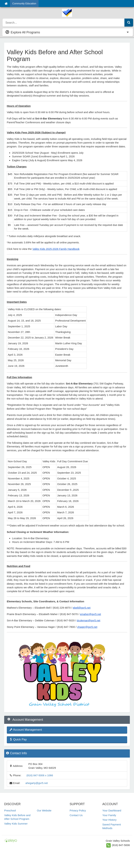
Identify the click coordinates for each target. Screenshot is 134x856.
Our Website (44, 810)
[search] (64, 23)
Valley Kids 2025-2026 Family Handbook (56, 248)
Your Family (109, 815)
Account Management (25, 729)
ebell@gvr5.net (81, 607)
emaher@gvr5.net (90, 614)
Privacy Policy (78, 810)
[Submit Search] (128, 23)
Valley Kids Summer (16, 823)
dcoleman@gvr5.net (88, 620)
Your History (109, 819)
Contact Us (76, 815)
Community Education (24, 3)
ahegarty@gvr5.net (36, 783)
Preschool (10, 810)
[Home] (6, 3)
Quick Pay (18, 739)
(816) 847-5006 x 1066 (40, 775)
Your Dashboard (111, 810)
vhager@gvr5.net (87, 626)
